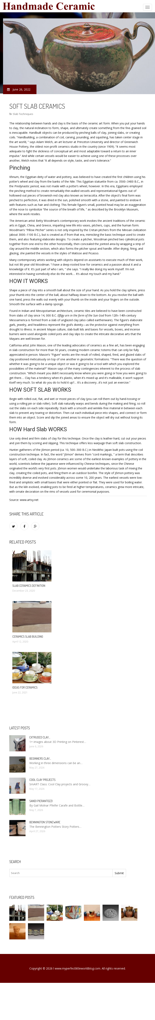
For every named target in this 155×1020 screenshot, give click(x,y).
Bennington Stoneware (44, 822)
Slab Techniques (23, 114)
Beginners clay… (40, 758)
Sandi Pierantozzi (41, 801)
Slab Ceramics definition (28, 586)
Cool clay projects (42, 780)
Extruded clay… (39, 737)
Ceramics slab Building (27, 636)
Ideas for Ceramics (24, 687)
